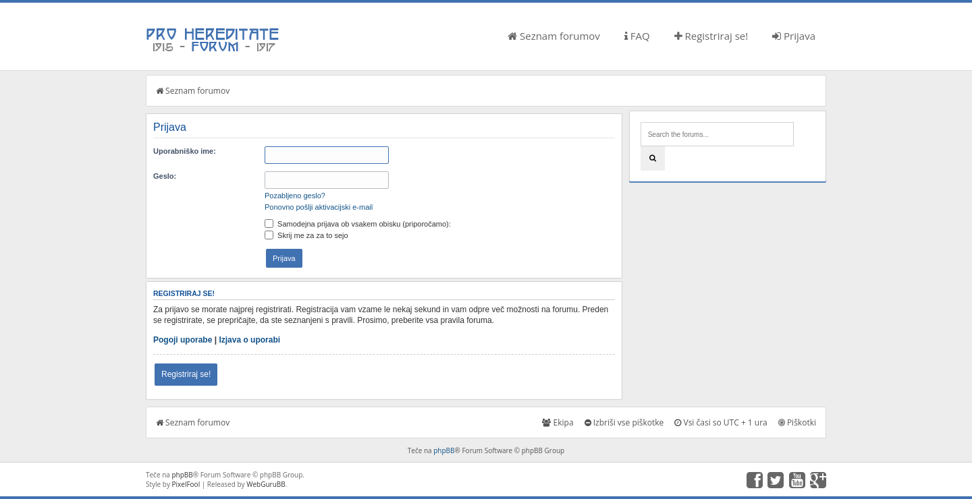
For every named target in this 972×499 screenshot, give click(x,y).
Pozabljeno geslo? (295, 196)
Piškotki (797, 422)
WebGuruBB (266, 484)
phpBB (443, 450)
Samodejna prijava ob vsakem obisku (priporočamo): (358, 224)
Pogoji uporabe (182, 340)
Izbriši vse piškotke (624, 422)
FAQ (637, 35)
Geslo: (164, 176)
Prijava (793, 35)
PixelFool (186, 484)
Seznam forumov (554, 35)
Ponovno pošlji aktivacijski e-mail (319, 207)
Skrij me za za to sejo (306, 235)
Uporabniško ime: (184, 151)
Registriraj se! (711, 35)
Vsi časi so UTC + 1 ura (720, 422)
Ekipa (557, 422)
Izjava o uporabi (249, 340)
